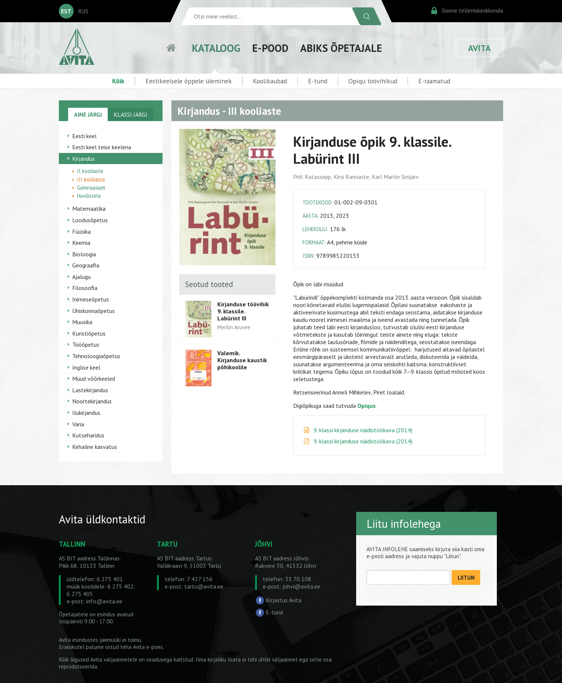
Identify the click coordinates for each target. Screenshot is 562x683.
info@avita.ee (104, 601)
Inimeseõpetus (90, 299)
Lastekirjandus (90, 390)
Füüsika (81, 231)
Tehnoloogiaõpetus (96, 356)
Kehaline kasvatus (94, 446)
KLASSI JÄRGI (130, 114)
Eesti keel (84, 136)
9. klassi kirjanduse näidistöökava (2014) (363, 430)
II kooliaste (90, 170)
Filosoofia (84, 287)
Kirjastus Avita (283, 600)
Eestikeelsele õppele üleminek (188, 81)
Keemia (81, 242)
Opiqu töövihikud (372, 81)
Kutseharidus (88, 435)
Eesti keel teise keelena (101, 147)
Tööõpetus (85, 344)
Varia (78, 424)
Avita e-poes (148, 646)
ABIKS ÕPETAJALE (341, 48)
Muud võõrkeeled (93, 378)
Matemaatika (89, 208)
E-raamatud (434, 81)
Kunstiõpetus (89, 333)
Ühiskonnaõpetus (93, 310)
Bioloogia (84, 254)
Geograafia (85, 265)
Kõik (118, 81)
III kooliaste (91, 179)
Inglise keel (86, 367)
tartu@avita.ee (203, 586)
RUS (83, 11)
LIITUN (466, 577)
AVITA (479, 48)
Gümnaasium (91, 187)
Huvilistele (89, 195)
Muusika (82, 322)
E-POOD (270, 48)
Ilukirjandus (86, 412)
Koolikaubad (270, 81)
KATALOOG (216, 48)
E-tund (317, 81)
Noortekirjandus (92, 401)
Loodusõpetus (90, 220)
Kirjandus (83, 158)
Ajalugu (81, 276)
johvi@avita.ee (301, 586)
